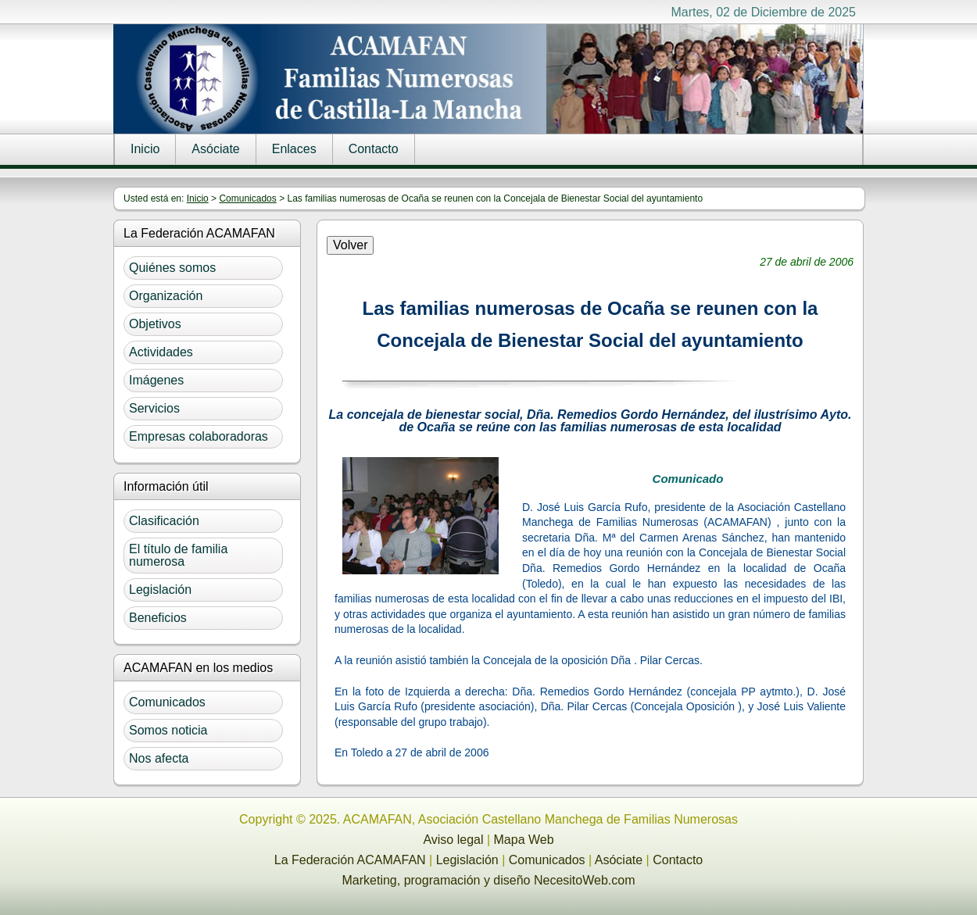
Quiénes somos (172, 267)
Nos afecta (158, 758)
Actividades (161, 352)
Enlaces (294, 148)
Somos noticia (168, 730)
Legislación (160, 589)
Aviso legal (453, 839)
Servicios (154, 408)
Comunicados (247, 198)
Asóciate (215, 148)
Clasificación (164, 520)
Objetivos (155, 324)
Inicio (145, 148)
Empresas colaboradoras (198, 436)
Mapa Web (524, 839)
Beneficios (158, 617)
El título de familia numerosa (178, 555)
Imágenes (156, 380)
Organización (165, 295)
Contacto (374, 148)
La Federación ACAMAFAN (350, 860)
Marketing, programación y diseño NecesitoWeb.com (488, 880)
